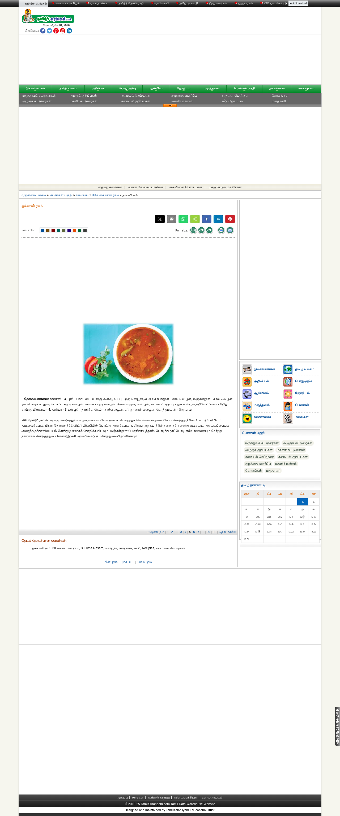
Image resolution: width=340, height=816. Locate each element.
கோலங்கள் (280, 95)
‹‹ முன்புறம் (155, 532)
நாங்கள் (138, 797)
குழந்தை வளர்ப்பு (184, 95)
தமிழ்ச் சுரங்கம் (36, 3)
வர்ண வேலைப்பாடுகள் (145, 187)
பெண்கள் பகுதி (244, 88)
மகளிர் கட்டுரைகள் (83, 101)
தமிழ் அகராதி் (187, 3)
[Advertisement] (220, 47)
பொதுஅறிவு (127, 88)
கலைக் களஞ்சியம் (66, 3)
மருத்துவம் (212, 88)
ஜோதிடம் (183, 88)
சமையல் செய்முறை (135, 95)
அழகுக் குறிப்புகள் (83, 95)
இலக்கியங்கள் (35, 88)
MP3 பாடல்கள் (272, 3)
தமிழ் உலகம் (68, 88)
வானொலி (160, 3)
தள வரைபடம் (212, 797)
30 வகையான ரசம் (105, 195)
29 (208, 532)
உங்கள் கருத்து (159, 797)
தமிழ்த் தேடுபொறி (129, 3)
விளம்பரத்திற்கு (185, 797)
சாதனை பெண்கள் (235, 95)
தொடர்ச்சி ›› (227, 532)
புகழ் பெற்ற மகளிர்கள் (225, 187)
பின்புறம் (111, 562)
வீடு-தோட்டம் (232, 101)
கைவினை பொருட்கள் (185, 187)
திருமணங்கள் (217, 3)
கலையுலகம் (306, 88)
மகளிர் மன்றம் (182, 101)
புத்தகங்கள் (244, 3)
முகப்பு (127, 562)
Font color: (28, 230)
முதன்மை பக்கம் (34, 195)
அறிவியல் (98, 88)
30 (214, 532)
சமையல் (82, 195)
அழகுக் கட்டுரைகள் (37, 101)
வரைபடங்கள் (97, 3)
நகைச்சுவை (277, 88)
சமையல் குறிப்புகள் (135, 101)
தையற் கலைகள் (110, 187)
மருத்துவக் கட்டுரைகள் (39, 95)
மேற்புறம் (145, 562)
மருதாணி (279, 101)
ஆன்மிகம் (156, 88)
